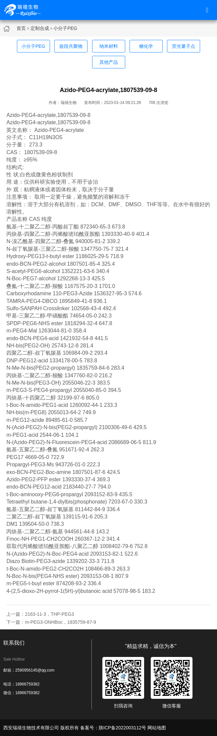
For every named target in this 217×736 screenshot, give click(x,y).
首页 (21, 28)
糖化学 (146, 46)
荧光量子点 (183, 46)
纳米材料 (108, 46)
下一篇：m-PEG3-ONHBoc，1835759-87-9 (51, 622)
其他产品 (108, 62)
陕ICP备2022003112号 (122, 727)
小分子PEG (65, 28)
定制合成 (39, 28)
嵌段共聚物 (70, 46)
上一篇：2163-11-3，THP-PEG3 (40, 614)
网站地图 (156, 727)
